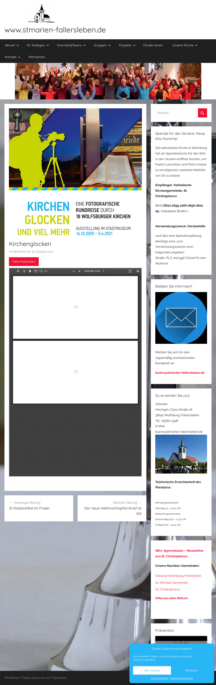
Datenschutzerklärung (181, 678)
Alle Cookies (152, 670)
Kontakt (12, 57)
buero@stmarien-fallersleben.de (179, 373)
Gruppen (102, 45)
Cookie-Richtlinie (159, 678)
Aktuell (12, 45)
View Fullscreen (24, 261)
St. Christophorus (167, 589)
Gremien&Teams (71, 45)
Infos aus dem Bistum (171, 598)
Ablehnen (191, 670)
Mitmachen (36, 57)
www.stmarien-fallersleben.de (55, 29)
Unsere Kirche (185, 45)
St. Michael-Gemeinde (171, 582)
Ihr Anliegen (38, 45)
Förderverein (153, 45)
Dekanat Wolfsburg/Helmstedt (178, 576)
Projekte (127, 45)
